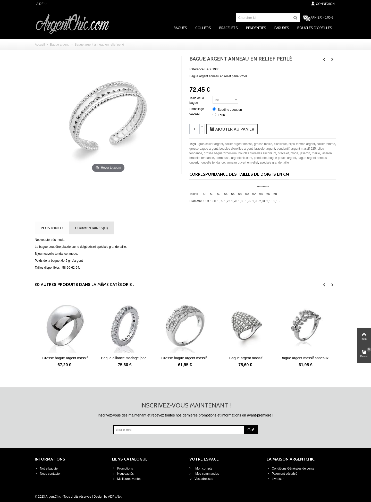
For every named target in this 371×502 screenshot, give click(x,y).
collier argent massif (238, 144)
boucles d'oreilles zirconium (257, 153)
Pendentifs (256, 27)
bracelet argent (264, 148)
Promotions (122, 468)
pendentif (283, 148)
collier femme (326, 144)
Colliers (203, 27)
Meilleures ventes (126, 479)
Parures (281, 27)
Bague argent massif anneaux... (306, 358)
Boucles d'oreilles (314, 27)
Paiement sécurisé (282, 473)
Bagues (180, 27)
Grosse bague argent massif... (185, 358)
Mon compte (203, 468)
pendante (260, 158)
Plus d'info (52, 228)
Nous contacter (48, 473)
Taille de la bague (196, 100)
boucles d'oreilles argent (236, 148)
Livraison (275, 479)
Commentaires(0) (91, 228)
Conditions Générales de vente (290, 468)
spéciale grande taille (274, 162)
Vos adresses (201, 479)
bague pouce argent (282, 158)
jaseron (305, 153)
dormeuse (222, 158)
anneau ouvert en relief (242, 162)
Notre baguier (47, 468)
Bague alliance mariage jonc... (125, 358)
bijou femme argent (302, 144)
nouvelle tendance (212, 162)
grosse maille (263, 144)
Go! (250, 430)
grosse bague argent (203, 148)
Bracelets (228, 27)
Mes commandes (207, 473)
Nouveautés (123, 473)
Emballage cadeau (196, 111)
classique (280, 144)
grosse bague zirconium (220, 153)
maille (316, 153)
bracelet (283, 153)
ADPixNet (115, 496)
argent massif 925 (303, 148)
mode (294, 153)
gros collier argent (210, 144)
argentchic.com (241, 158)
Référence (196, 69)
